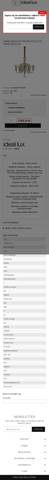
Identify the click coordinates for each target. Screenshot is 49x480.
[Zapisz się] (38, 429)
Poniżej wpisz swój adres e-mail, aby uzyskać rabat (24, 23)
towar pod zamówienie (15, 112)
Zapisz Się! (39, 27)
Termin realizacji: (10, 103)
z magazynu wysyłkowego (16, 108)
